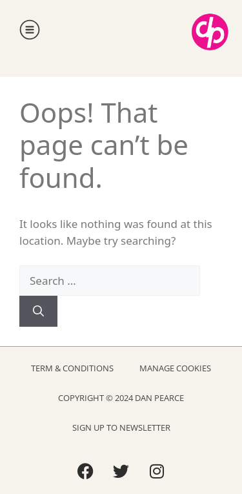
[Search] (38, 311)
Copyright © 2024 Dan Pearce (121, 398)
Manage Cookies (175, 368)
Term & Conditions (72, 368)
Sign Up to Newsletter (121, 427)
